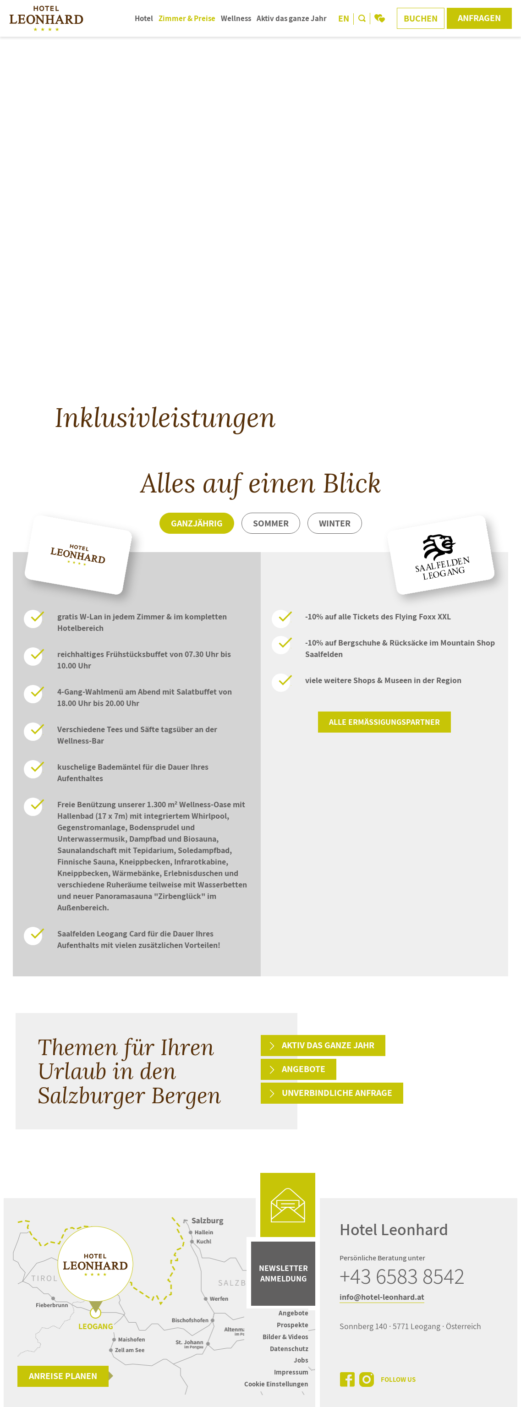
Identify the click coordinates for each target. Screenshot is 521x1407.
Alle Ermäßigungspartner (384, 722)
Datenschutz (289, 1348)
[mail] (288, 1205)
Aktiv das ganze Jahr (292, 18)
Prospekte (292, 1324)
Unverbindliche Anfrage (337, 1093)
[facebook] (347, 1379)
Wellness (236, 18)
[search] (362, 18)
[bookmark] (379, 18)
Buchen (421, 18)
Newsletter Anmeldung (283, 1273)
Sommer (271, 523)
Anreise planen (63, 1376)
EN (343, 18)
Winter (335, 523)
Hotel (144, 18)
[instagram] (366, 1379)
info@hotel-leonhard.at (382, 1297)
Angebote (303, 1069)
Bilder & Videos (285, 1336)
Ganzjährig (197, 523)
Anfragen (479, 18)
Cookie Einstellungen (276, 1384)
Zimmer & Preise (187, 18)
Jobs (301, 1360)
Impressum (291, 1372)
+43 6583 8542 (402, 1276)
